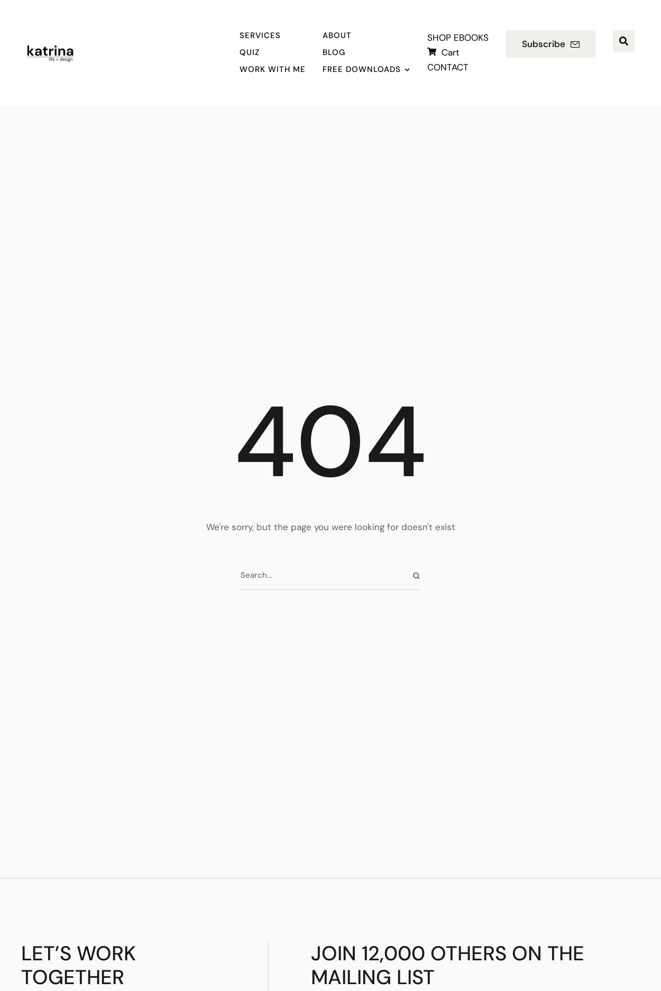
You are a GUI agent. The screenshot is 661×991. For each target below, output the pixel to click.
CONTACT (448, 67)
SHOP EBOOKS (458, 37)
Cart (451, 52)
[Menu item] (273, 36)
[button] (550, 44)
